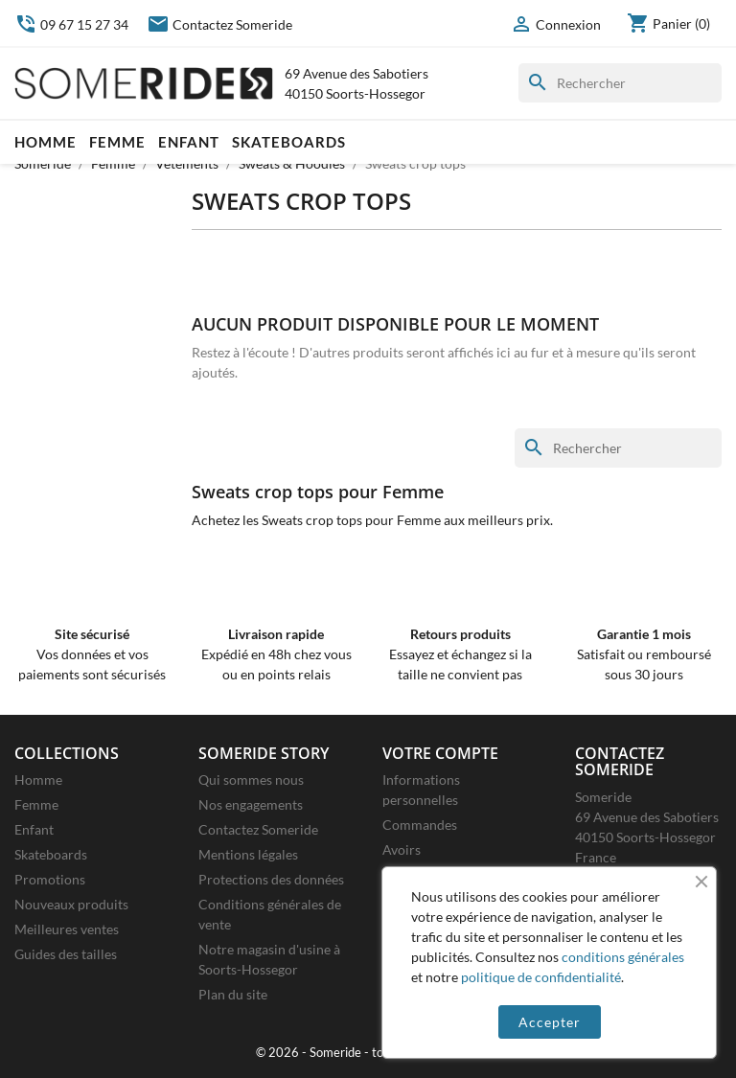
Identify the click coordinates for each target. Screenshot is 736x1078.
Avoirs (401, 849)
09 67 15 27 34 (71, 24)
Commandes (419, 824)
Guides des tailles (65, 954)
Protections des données (271, 879)
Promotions (49, 879)
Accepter (549, 1022)
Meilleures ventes (66, 929)
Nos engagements (250, 804)
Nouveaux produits (71, 904)
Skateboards (289, 141)
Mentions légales (248, 854)
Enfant (188, 141)
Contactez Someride (219, 24)
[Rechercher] (620, 83)
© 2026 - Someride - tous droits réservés (368, 1052)
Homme (45, 141)
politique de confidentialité (541, 977)
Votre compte (440, 753)
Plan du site (232, 994)
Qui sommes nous (251, 779)
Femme (117, 141)
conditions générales (623, 957)
